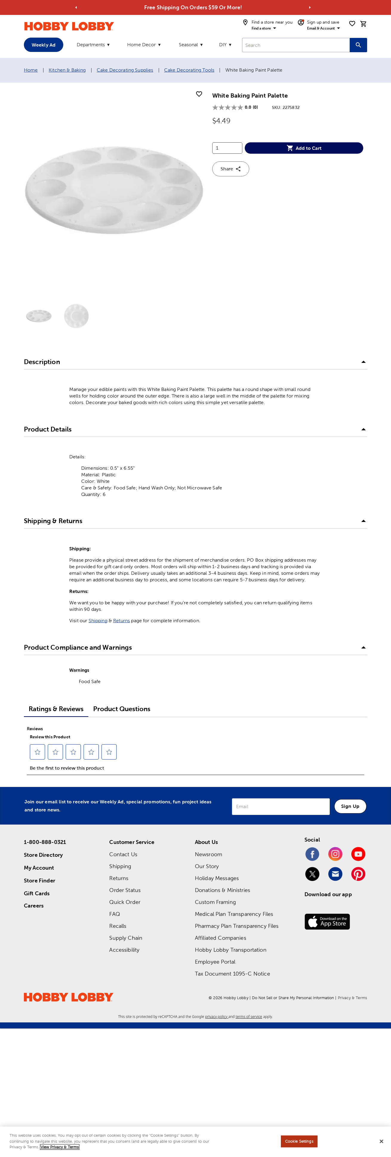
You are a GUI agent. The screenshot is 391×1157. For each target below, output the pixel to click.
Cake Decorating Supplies (125, 70)
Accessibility (124, 950)
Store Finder (39, 880)
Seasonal (188, 44)
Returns (121, 620)
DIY (223, 44)
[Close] (381, 1141)
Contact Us (123, 854)
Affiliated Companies (220, 938)
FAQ (114, 914)
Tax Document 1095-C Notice (232, 973)
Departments (91, 44)
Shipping (98, 620)
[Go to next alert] (310, 7)
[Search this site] (358, 45)
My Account (39, 868)
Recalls (117, 926)
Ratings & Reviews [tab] (56, 709)
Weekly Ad (44, 44)
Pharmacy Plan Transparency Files (237, 926)
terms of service (248, 1016)
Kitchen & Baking (67, 70)
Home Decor (141, 44)
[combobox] (296, 45)
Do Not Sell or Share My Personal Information (293, 998)
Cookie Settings (299, 1141)
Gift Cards (37, 893)
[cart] (363, 23)
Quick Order (124, 902)
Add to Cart (304, 148)
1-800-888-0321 (45, 842)
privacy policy (216, 1016)
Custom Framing (215, 902)
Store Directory (43, 855)
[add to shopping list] (199, 94)
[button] (195, 362)
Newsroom (208, 854)
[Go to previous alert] (76, 7)
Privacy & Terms (352, 998)
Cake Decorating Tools (189, 70)
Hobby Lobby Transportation (231, 950)
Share (231, 169)
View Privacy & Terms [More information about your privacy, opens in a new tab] (60, 1147)
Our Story (207, 866)
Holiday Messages (217, 878)
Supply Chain (125, 938)
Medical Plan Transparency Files (234, 914)
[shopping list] (352, 24)
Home (31, 70)
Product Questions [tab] (121, 709)
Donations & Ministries (222, 890)
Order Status (125, 890)
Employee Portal (215, 962)
